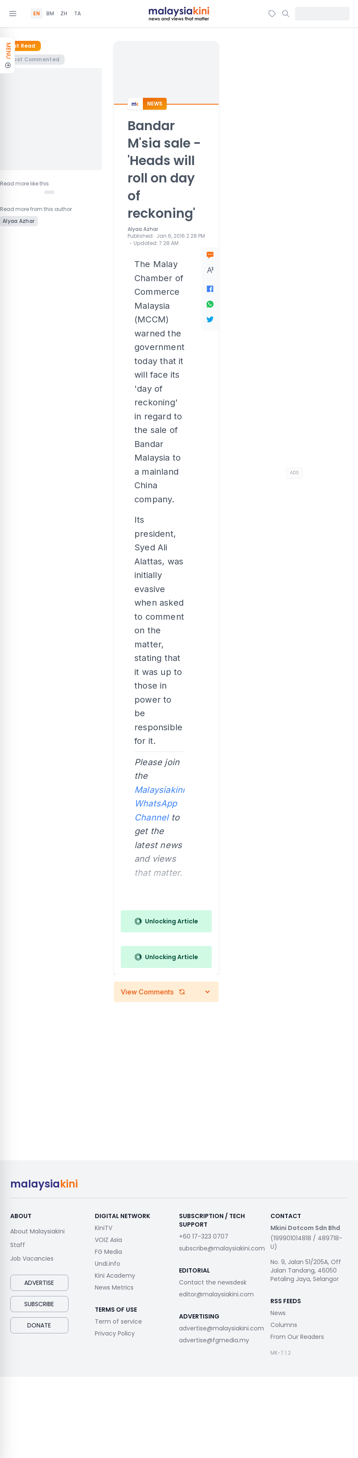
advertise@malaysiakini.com (221, 1328)
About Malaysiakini (37, 1231)
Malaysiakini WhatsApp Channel (159, 804)
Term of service (118, 1321)
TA (77, 13)
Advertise (39, 1283)
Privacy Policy (115, 1333)
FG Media (108, 1251)
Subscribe (39, 1304)
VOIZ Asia (108, 1240)
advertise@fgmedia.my (214, 1340)
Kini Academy (115, 1275)
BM (50, 13)
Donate (39, 1325)
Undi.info (107, 1263)
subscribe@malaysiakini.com (222, 1248)
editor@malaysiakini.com (216, 1294)
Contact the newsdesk (213, 1282)
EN (36, 13)
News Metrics (114, 1287)
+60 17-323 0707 (203, 1236)
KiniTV (103, 1228)
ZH (63, 13)
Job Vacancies (32, 1258)
